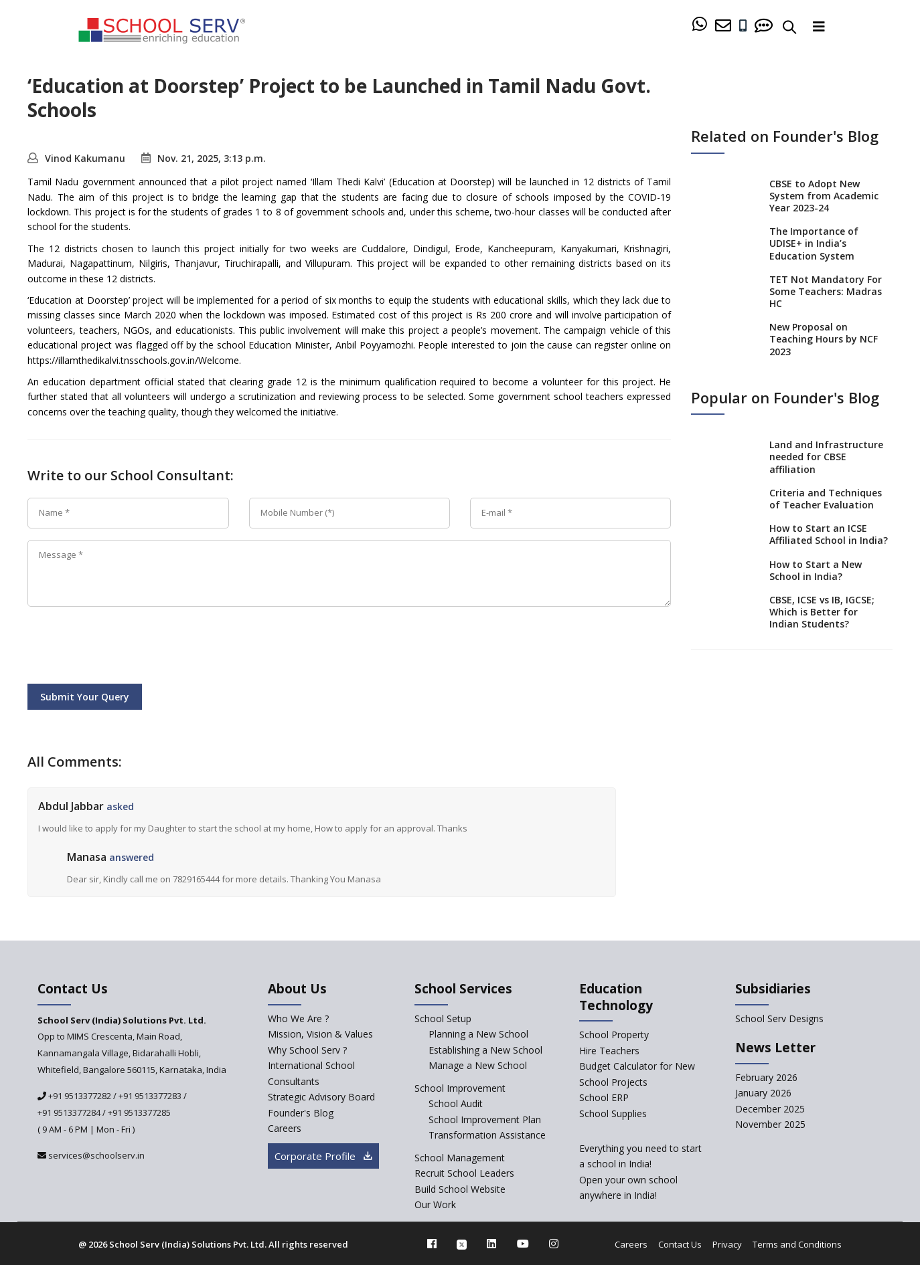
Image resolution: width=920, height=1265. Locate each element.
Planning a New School (478, 1034)
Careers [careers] (284, 1128)
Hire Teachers (609, 1050)
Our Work (435, 1204)
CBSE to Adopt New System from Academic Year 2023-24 (823, 195)
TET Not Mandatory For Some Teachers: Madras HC (825, 291)
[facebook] (432, 1243)
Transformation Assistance (487, 1135)
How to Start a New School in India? (815, 570)
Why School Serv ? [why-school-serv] (307, 1050)
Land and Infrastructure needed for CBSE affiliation (826, 456)
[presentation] (129, 647)
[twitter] (462, 1243)
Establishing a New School (485, 1050)
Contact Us (680, 1244)
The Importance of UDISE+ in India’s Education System (813, 243)
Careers (631, 1244)
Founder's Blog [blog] (300, 1112)
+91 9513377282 (78, 1096)
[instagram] (553, 1243)
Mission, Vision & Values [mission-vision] (320, 1034)
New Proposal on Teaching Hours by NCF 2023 (823, 338)
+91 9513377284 (68, 1112)
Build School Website (460, 1189)
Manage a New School (478, 1065)
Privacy (727, 1244)
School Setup (442, 1018)
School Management (459, 1157)
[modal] (881, 1100)
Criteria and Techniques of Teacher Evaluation (825, 498)
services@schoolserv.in (95, 1155)
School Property (614, 1034)
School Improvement (460, 1088)
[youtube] (523, 1243)
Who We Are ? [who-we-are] (298, 1018)
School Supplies (613, 1113)
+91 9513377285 (139, 1112)
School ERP (604, 1097)
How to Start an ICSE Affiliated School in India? (828, 534)
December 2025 (770, 1108)
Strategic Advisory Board (321, 1096)
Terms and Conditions (797, 1244)
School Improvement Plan (485, 1119)
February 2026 (766, 1077)
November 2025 (770, 1124)
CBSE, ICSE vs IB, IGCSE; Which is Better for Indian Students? (821, 611)
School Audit (456, 1103)
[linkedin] (491, 1243)
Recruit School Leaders (464, 1173)
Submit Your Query (84, 696)
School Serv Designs (779, 1018)
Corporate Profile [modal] (323, 1156)
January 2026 (763, 1092)
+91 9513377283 (150, 1096)
